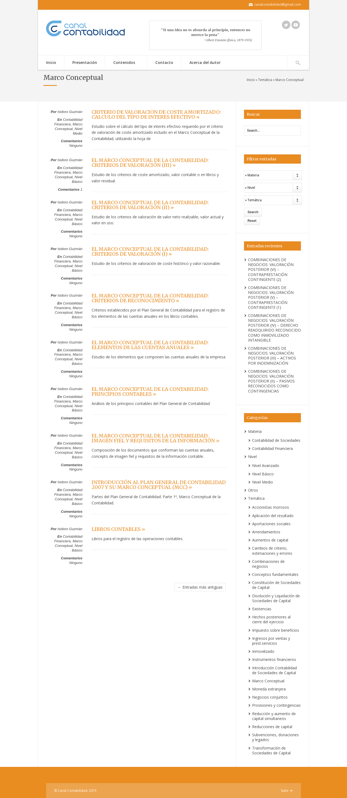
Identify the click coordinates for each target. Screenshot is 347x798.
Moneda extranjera (269, 689)
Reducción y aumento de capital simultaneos (274, 716)
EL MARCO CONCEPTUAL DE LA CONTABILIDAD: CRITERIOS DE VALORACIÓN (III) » (150, 162)
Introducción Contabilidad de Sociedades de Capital (274, 670)
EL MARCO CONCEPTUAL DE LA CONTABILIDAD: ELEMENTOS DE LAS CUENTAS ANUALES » (150, 345)
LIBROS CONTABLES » (118, 529)
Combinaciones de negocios (268, 564)
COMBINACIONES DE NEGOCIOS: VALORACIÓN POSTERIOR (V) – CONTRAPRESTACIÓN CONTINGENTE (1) (271, 297)
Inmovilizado (263, 651)
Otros (253, 490)
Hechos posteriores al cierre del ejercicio (271, 619)
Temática (265, 79)
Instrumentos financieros (274, 659)
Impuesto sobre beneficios (275, 630)
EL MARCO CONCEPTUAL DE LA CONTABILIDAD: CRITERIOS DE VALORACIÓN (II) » (150, 204)
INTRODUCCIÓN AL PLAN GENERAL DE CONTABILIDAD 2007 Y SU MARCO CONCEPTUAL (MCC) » (159, 484)
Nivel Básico (77, 179)
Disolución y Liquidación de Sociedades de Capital (276, 598)
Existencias (261, 608)
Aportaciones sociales (271, 523)
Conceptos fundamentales (275, 574)
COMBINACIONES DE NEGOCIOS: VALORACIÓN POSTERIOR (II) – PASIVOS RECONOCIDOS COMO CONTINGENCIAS (271, 381)
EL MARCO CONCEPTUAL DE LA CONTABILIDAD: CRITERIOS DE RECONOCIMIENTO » (150, 298)
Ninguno (75, 146)
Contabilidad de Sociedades (276, 440)
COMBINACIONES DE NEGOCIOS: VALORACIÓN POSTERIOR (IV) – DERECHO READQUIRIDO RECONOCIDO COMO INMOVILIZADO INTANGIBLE (274, 328)
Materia (255, 431)
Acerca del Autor (205, 62)
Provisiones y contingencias (276, 705)
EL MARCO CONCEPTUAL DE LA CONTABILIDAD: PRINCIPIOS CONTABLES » (150, 391)
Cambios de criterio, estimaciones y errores (272, 551)
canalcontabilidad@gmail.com (277, 4)
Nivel (252, 456)
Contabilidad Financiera (68, 122)
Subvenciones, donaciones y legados (275, 737)
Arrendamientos (266, 531)
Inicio (51, 62)
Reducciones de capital (272, 726)
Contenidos (123, 63)
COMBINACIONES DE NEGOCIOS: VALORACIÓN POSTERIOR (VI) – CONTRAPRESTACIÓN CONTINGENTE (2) (271, 269)
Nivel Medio (77, 131)
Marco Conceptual (68, 126)
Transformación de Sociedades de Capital (271, 750)
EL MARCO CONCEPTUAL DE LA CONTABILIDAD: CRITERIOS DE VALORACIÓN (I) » (150, 251)
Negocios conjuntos (270, 697)
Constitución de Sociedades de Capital (276, 585)
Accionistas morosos (270, 507)
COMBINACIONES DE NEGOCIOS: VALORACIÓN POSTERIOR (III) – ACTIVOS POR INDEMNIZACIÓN (272, 356)
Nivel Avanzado (265, 465)
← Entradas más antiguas (200, 587)
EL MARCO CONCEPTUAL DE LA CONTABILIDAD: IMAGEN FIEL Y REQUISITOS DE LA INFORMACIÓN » (155, 438)
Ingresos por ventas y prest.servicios (271, 641)
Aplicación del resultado (273, 515)
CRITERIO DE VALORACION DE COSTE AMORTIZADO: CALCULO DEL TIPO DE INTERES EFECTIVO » (156, 114)
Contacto (164, 62)
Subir (285, 790)
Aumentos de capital (270, 540)
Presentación (84, 62)
